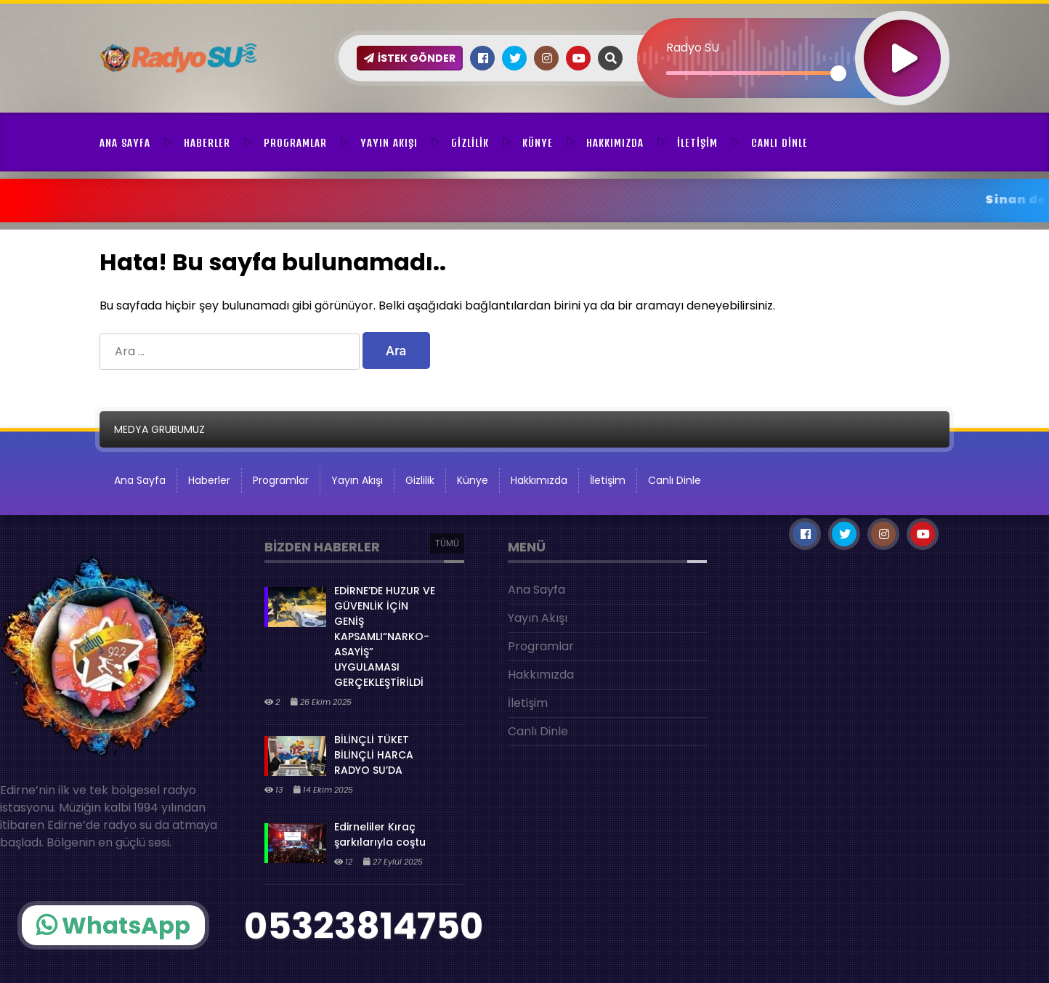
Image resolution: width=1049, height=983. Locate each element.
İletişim (697, 143)
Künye (537, 143)
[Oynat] (902, 39)
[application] (793, 32)
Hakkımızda (615, 143)
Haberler (207, 143)
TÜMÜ (447, 543)
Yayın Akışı (389, 143)
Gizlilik (470, 143)
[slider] (752, 73)
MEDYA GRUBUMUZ (159, 429)
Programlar (295, 143)
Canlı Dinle (779, 143)
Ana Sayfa (125, 143)
